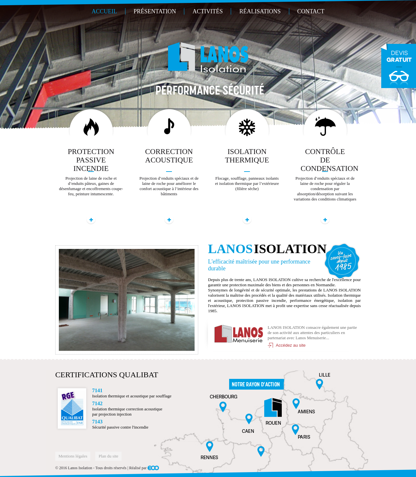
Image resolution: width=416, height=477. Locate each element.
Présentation (155, 11)
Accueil (104, 11)
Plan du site (108, 456)
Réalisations (259, 11)
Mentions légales (72, 456)
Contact (311, 11)
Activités (207, 11)
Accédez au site (291, 345)
